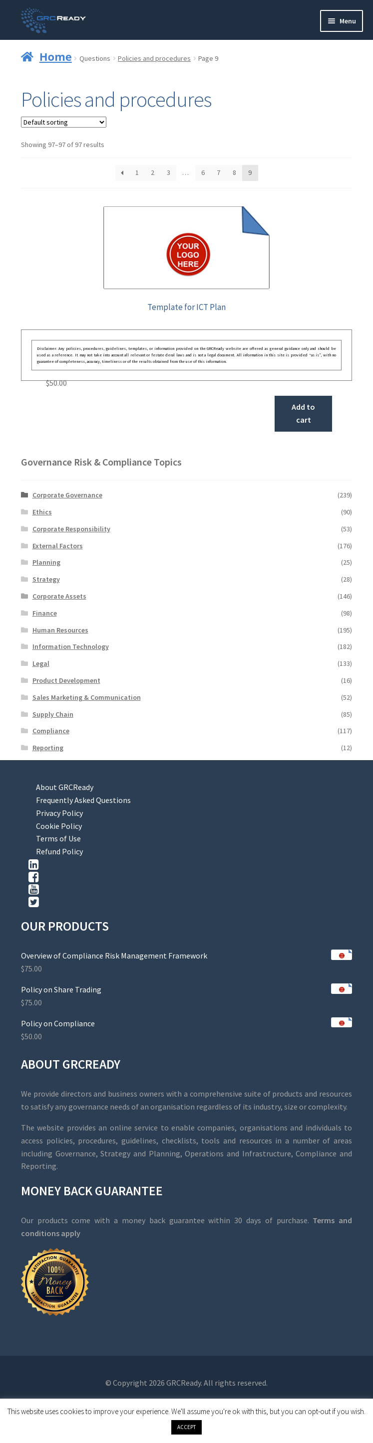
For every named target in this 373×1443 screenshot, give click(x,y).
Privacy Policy (59, 813)
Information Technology (70, 646)
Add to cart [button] (303, 413)
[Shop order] (63, 122)
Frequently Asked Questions (83, 800)
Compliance (50, 730)
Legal (40, 663)
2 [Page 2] (152, 172)
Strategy (46, 579)
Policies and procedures (154, 58)
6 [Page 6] (203, 172)
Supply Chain (52, 714)
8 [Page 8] (234, 172)
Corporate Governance (67, 494)
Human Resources (60, 630)
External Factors (57, 545)
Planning (46, 562)
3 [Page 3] (168, 172)
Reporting (47, 747)
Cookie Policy (59, 826)
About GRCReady (64, 787)
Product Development (66, 680)
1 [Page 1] (137, 172)
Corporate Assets (59, 596)
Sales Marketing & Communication (86, 697)
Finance (44, 613)
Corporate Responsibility (71, 528)
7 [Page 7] (218, 172)
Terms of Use (58, 838)
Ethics (42, 511)
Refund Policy (59, 851)
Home (55, 56)
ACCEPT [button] (186, 1427)
